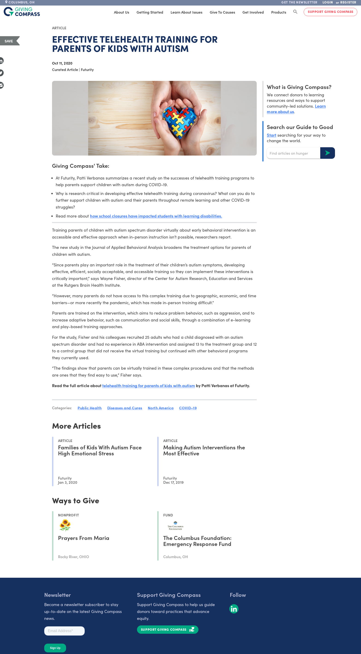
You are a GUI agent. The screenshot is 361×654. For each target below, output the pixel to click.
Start (271, 135)
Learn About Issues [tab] (186, 12)
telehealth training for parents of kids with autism (148, 385)
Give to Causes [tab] (222, 12)
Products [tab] (278, 12)
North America (161, 407)
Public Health (90, 407)
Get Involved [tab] (253, 12)
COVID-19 (188, 407)
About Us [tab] (121, 12)
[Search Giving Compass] (295, 12)
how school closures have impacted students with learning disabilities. (156, 216)
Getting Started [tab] (150, 12)
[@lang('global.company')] (22, 11)
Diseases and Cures (124, 407)
